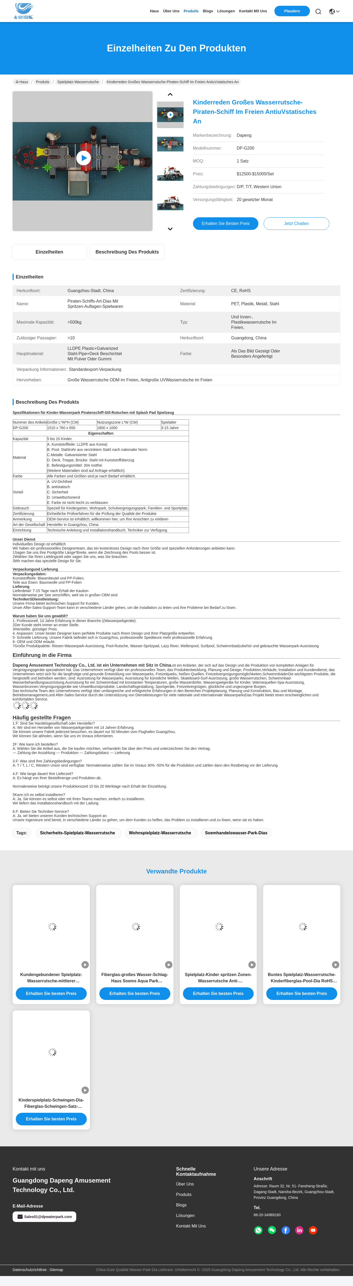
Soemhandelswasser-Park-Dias (236, 833)
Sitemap (56, 1270)
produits (191, 11)
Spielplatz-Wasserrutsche (78, 82)
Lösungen (185, 1215)
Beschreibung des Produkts (127, 252)
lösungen (226, 11)
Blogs (181, 1205)
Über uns (171, 11)
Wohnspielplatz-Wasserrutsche (160, 833)
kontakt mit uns (253, 11)
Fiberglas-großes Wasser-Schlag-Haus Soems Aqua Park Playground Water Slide (134, 978)
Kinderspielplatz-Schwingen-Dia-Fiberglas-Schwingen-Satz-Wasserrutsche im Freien (51, 1104)
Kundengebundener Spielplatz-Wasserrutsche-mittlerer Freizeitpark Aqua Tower (51, 978)
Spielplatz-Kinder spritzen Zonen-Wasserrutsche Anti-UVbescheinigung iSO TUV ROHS (218, 978)
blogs (208, 11)
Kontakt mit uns (191, 1226)
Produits (42, 82)
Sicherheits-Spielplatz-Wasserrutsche (77, 833)
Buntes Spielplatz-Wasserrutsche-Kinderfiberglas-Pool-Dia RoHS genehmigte (302, 978)
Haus (154, 11)
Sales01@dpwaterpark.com (44, 1217)
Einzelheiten (49, 252)
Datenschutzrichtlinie (30, 1270)
